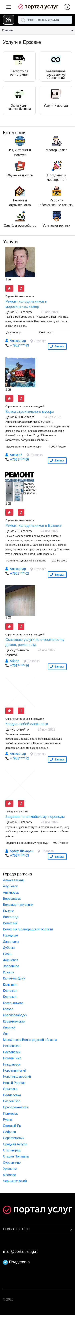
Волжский (10, 923)
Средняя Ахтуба (15, 1144)
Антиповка (11, 892)
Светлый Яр (12, 1125)
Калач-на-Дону (14, 978)
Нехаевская (11, 1046)
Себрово (9, 1132)
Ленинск (9, 1027)
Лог (5, 1033)
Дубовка (9, 947)
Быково (8, 911)
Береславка (12, 898)
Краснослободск (15, 1015)
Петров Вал (11, 1101)
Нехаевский (11, 1052)
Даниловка (11, 941)
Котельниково (13, 1003)
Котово (8, 1009)
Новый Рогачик (14, 1083)
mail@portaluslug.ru (21, 1251)
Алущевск (10, 886)
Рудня (7, 1119)
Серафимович (13, 1138)
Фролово (9, 1175)
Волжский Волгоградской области (28, 929)
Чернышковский (15, 1181)
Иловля (8, 972)
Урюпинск (10, 1168)
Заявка (57, 346)
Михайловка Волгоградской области (30, 1040)
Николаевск (11, 1064)
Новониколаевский (17, 1076)
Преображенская (15, 1107)
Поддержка (16, 1262)
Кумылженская (14, 1021)
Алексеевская (13, 880)
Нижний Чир (12, 1058)
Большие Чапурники (18, 904)
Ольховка (10, 1089)
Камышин (10, 984)
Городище (10, 935)
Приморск (10, 1113)
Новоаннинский (14, 1070)
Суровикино (12, 1162)
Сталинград (12, 1150)
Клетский (9, 996)
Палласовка (12, 1095)
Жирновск (10, 960)
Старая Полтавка (16, 1156)
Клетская (9, 990)
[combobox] (45, 20)
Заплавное (11, 966)
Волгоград (10, 917)
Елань (7, 954)
